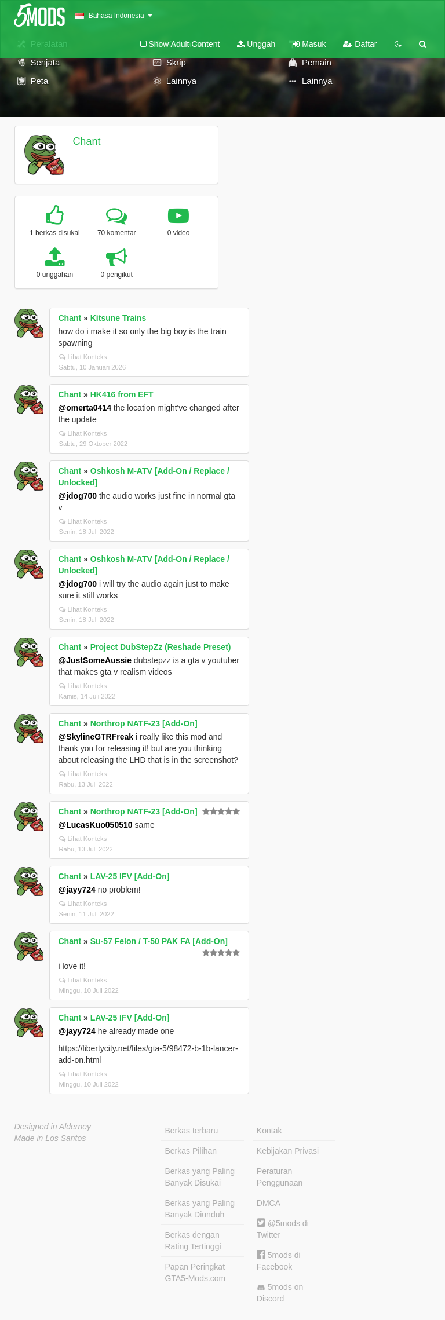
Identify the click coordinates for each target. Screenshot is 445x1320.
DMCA (268, 1203)
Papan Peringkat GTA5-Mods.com (195, 1272)
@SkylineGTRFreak (96, 736)
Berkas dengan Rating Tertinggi (193, 1240)
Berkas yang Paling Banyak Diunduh (200, 1208)
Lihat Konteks (83, 356)
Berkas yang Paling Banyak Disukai (200, 1177)
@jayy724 (77, 889)
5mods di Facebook (279, 1260)
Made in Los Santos (50, 1138)
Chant (86, 141)
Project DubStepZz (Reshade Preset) (160, 647)
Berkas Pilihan (191, 1151)
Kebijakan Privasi (288, 1151)
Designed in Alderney (53, 1126)
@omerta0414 (85, 407)
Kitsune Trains (118, 318)
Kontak (269, 1130)
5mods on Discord (280, 1292)
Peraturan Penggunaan (279, 1177)
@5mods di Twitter (283, 1228)
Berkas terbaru (191, 1130)
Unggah (256, 44)
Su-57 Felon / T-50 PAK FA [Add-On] (159, 941)
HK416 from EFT (122, 394)
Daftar (360, 44)
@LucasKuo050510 (96, 824)
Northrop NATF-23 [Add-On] (144, 723)
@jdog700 (78, 495)
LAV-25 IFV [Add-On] (130, 876)
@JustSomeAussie (95, 660)
